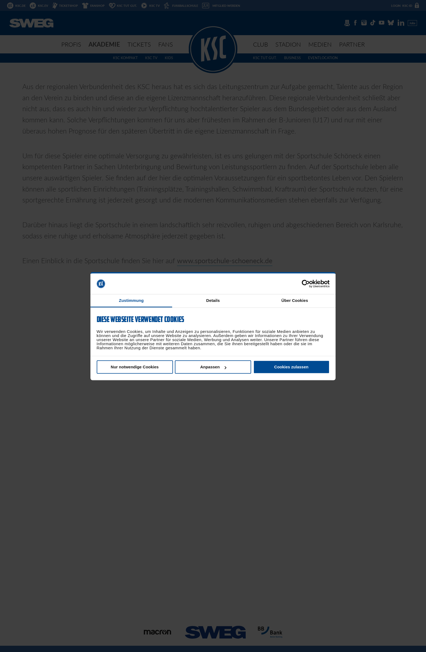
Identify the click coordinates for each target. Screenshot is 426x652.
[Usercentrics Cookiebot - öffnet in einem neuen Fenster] (306, 284)
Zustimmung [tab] (131, 300)
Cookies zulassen (291, 367)
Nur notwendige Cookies (135, 367)
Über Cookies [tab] (294, 300)
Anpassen (213, 367)
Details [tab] (213, 300)
